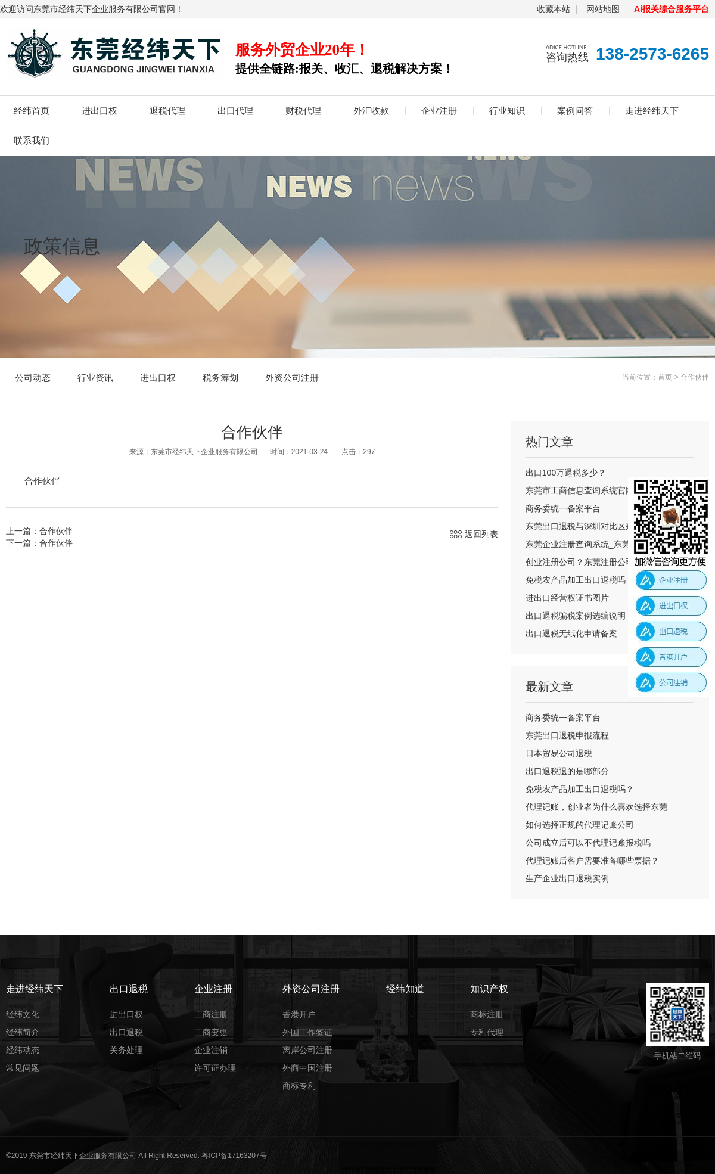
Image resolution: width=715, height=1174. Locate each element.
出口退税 (126, 1032)
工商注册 (211, 1014)
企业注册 (439, 110)
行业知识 (507, 110)
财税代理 (303, 110)
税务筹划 (220, 377)
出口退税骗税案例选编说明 (576, 615)
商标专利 (299, 1086)
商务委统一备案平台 (563, 508)
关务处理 (126, 1050)
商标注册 (486, 1014)
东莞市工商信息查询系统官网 (580, 490)
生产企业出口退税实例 (567, 878)
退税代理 (167, 110)
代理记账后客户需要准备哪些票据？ (592, 860)
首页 (665, 377)
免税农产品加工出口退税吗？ (580, 580)
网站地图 (603, 9)
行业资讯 (95, 377)
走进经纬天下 (652, 110)
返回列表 (481, 534)
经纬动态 (22, 1050)
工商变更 (211, 1032)
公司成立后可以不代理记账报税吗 (588, 842)
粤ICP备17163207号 (233, 1155)
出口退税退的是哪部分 (567, 771)
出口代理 (235, 110)
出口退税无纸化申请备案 (571, 633)
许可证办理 (215, 1068)
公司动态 (33, 377)
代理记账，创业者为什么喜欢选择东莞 (596, 807)
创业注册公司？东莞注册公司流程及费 (596, 562)
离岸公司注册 (307, 1050)
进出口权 (99, 110)
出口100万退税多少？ (566, 472)
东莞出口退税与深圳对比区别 (580, 526)
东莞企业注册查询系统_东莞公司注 (590, 544)
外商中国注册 (307, 1068)
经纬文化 (22, 1014)
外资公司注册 (292, 377)
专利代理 (486, 1032)
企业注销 (211, 1050)
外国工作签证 (307, 1032)
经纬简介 (22, 1032)
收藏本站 (553, 9)
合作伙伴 (694, 377)
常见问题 (22, 1068)
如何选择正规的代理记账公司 (580, 825)
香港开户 (299, 1014)
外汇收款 (371, 110)
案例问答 (575, 110)
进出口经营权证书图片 (567, 597)
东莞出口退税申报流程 (567, 735)
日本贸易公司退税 (559, 753)
